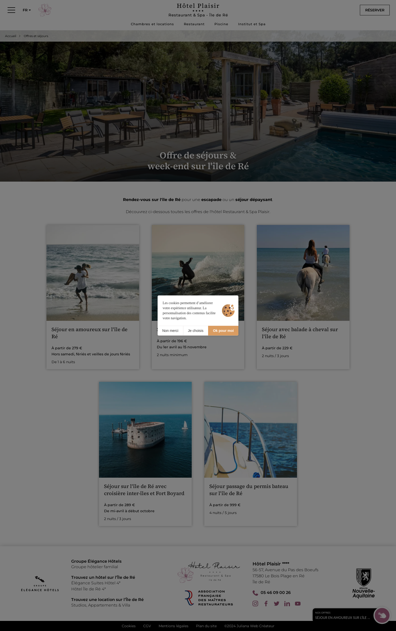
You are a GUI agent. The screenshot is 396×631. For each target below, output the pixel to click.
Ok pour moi (223, 331)
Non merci (170, 331)
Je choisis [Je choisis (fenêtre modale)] (195, 331)
